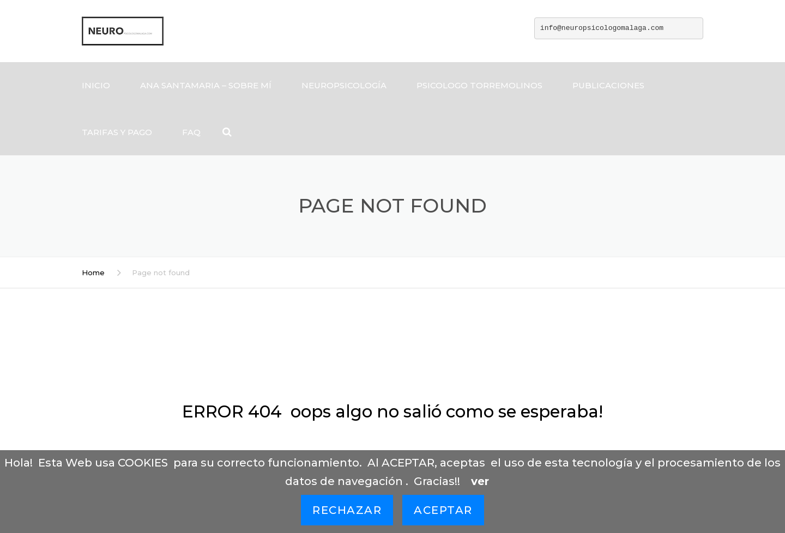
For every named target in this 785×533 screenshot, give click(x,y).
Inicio (96, 85)
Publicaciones (608, 85)
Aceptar (443, 510)
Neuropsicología (344, 85)
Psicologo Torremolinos (479, 85)
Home (93, 272)
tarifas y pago (117, 132)
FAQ (191, 132)
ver (480, 481)
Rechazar (347, 510)
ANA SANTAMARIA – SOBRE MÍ (205, 85)
